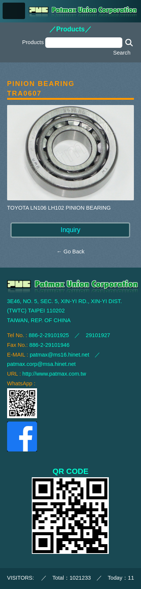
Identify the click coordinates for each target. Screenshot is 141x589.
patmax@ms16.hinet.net (59, 355)
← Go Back (70, 252)
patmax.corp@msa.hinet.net (41, 364)
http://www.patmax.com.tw (54, 374)
